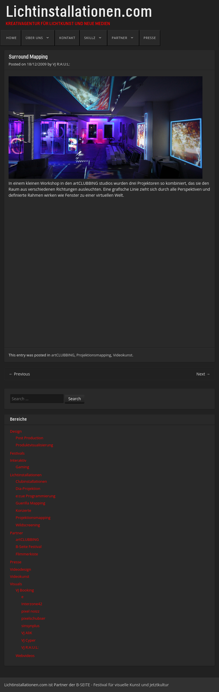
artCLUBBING (62, 355)
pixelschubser (33, 618)
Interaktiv (18, 460)
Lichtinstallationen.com (79, 13)
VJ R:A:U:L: (61, 64)
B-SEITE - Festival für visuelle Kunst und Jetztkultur (122, 684)
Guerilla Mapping (30, 503)
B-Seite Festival (29, 546)
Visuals (16, 583)
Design (16, 431)
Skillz (90, 38)
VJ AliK (26, 632)
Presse (150, 38)
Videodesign (20, 569)
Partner (119, 38)
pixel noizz (30, 611)
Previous (19, 374)
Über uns (34, 38)
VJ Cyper (28, 640)
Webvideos (25, 655)
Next (203, 374)
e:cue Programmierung (35, 495)
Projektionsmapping (93, 355)
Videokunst (122, 355)
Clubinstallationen (31, 481)
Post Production (29, 437)
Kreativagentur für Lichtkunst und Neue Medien (58, 24)
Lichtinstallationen (26, 474)
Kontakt (67, 38)
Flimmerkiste (27, 554)
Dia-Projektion (28, 488)
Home (11, 38)
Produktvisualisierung (34, 444)
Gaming (22, 466)
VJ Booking (25, 590)
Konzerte (23, 510)
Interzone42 (31, 603)
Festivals (17, 453)
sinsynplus (30, 625)
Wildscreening (28, 524)
